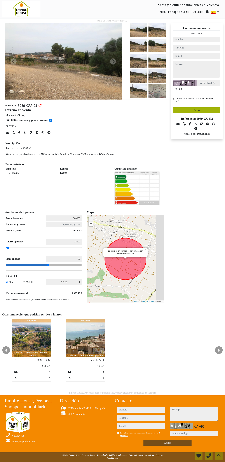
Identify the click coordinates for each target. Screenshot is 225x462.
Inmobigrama (112, 458)
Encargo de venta (178, 11)
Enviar (197, 110)
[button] (6, 350)
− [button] (91, 224)
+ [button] (91, 219)
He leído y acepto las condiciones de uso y (194, 99)
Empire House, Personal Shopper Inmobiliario (88, 455)
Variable (30, 282)
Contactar (197, 11)
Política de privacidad (118, 455)
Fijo (11, 282)
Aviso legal (150, 455)
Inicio (162, 11)
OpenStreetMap (148, 301)
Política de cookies (136, 455)
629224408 (196, 33)
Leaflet (136, 301)
